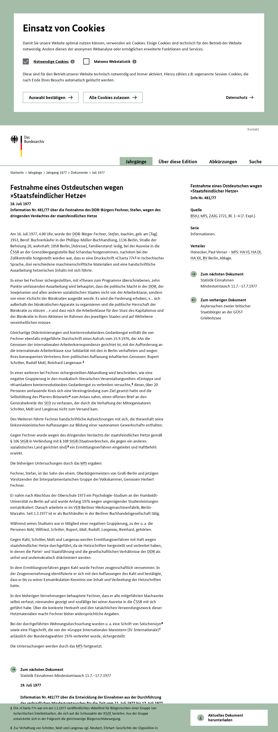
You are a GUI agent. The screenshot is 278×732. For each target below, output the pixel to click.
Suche (255, 99)
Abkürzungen (223, 99)
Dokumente (79, 110)
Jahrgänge (35, 110)
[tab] (54, 14)
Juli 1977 (98, 110)
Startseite (17, 110)
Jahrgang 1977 (56, 110)
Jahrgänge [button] (136, 99)
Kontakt (253, 66)
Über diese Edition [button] (178, 99)
